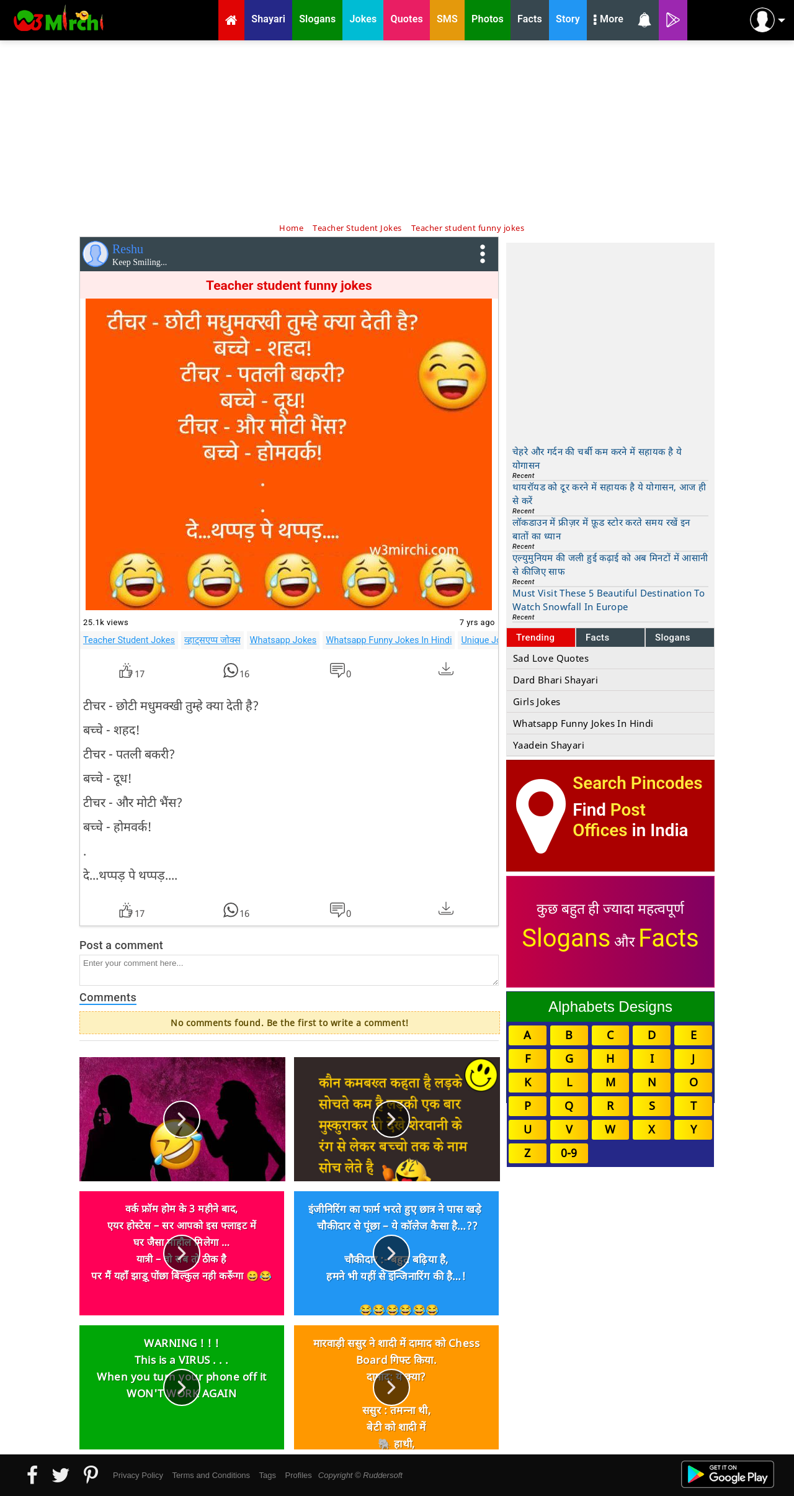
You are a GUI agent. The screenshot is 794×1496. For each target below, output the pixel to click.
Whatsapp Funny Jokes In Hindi (389, 640)
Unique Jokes (488, 640)
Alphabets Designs (610, 1006)
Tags (267, 1475)
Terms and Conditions (211, 1475)
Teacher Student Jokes (129, 640)
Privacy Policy (138, 1475)
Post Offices (609, 820)
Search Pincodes (637, 783)
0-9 (569, 1152)
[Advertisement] (397, 130)
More (608, 20)
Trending (535, 637)
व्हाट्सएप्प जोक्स (212, 640)
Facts (598, 637)
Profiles (298, 1475)
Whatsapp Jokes (283, 640)
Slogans (672, 637)
